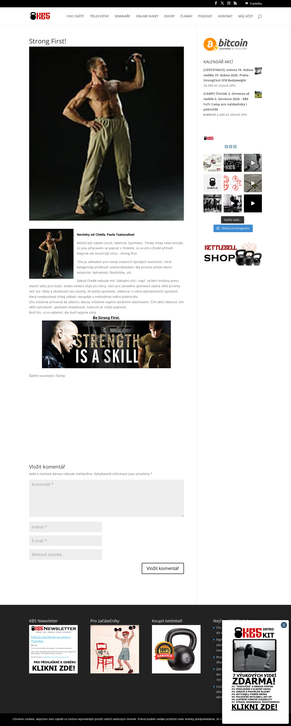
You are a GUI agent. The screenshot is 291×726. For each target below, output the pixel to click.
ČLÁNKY (186, 16)
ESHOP (169, 16)
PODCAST (205, 16)
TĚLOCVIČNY (99, 16)
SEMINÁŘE (122, 16)
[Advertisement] (106, 413)
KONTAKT (225, 16)
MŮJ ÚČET (245, 16)
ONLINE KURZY (147, 16)
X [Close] (284, 625)
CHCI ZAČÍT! (75, 16)
